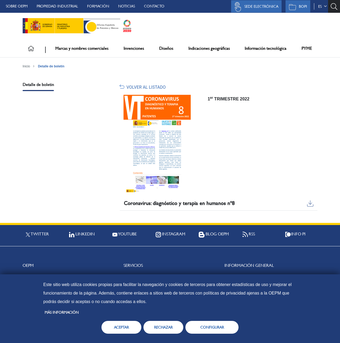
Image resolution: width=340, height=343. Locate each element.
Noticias (126, 6)
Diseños (166, 48)
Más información (62, 312)
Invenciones (134, 48)
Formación (98, 6)
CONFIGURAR (212, 327)
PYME (306, 48)
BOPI (296, 7)
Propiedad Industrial (57, 6)
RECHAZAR (163, 327)
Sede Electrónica (255, 7)
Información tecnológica (265, 48)
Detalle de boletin (51, 66)
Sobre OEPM (17, 6)
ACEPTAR (121, 327)
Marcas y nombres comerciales (81, 48)
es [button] (322, 6)
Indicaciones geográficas (209, 48)
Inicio (26, 66)
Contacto (154, 6)
